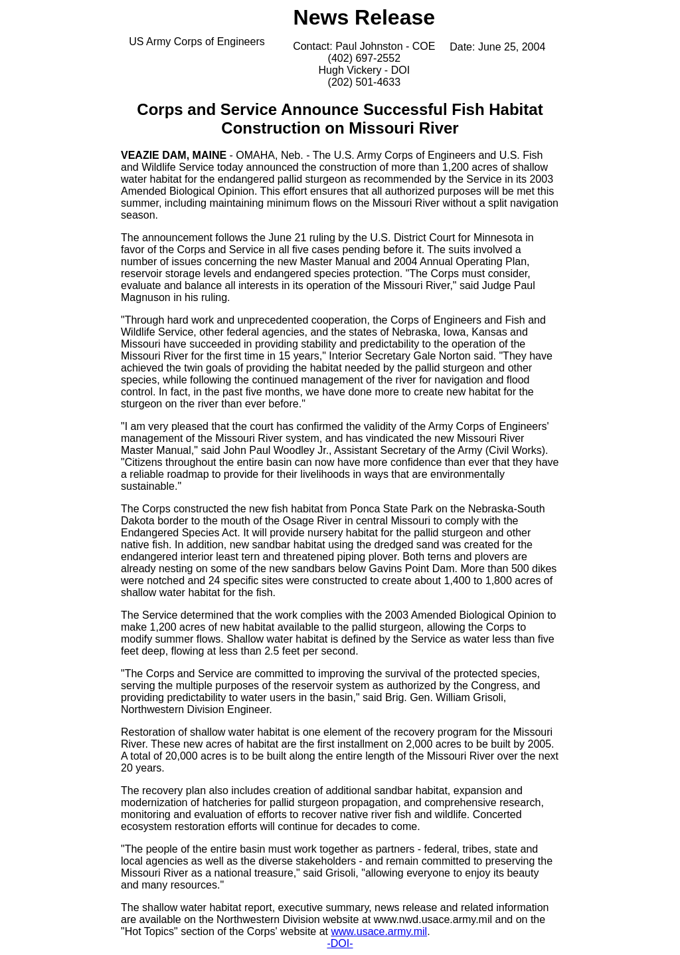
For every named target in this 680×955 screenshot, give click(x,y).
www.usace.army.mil (379, 931)
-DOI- (340, 943)
